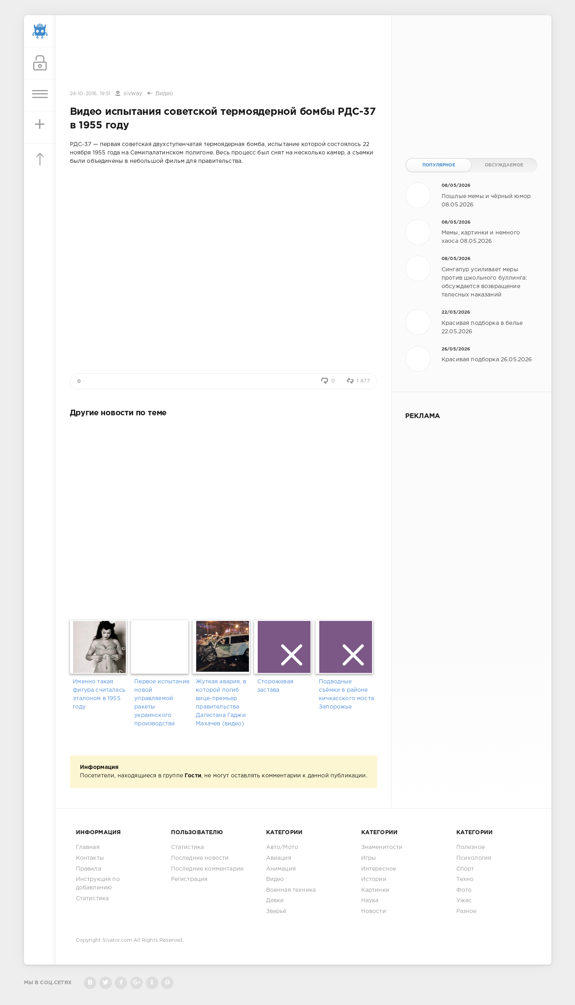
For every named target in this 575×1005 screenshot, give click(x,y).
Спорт (465, 869)
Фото (464, 890)
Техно (465, 879)
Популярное (438, 165)
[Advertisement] (223, 53)
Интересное (378, 869)
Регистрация (189, 879)
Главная (87, 847)
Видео (164, 93)
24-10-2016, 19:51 (90, 94)
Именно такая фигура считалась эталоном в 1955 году (99, 694)
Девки (275, 900)
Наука (370, 900)
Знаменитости (382, 847)
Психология (473, 858)
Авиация (278, 858)
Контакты (90, 858)
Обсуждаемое (504, 165)
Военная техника (291, 890)
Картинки (375, 890)
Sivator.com (117, 940)
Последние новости (200, 858)
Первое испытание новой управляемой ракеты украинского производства (161, 702)
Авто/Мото (282, 847)
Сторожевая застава (275, 686)
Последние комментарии (207, 869)
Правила (88, 869)
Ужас (464, 900)
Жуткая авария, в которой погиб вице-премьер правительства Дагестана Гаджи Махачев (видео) (221, 702)
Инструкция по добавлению (98, 883)
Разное (466, 911)
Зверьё (276, 911)
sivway (133, 93)
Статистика (92, 898)
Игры (368, 858)
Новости (373, 911)
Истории (373, 879)
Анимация (281, 869)
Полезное (470, 847)
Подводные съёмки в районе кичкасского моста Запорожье (346, 694)
